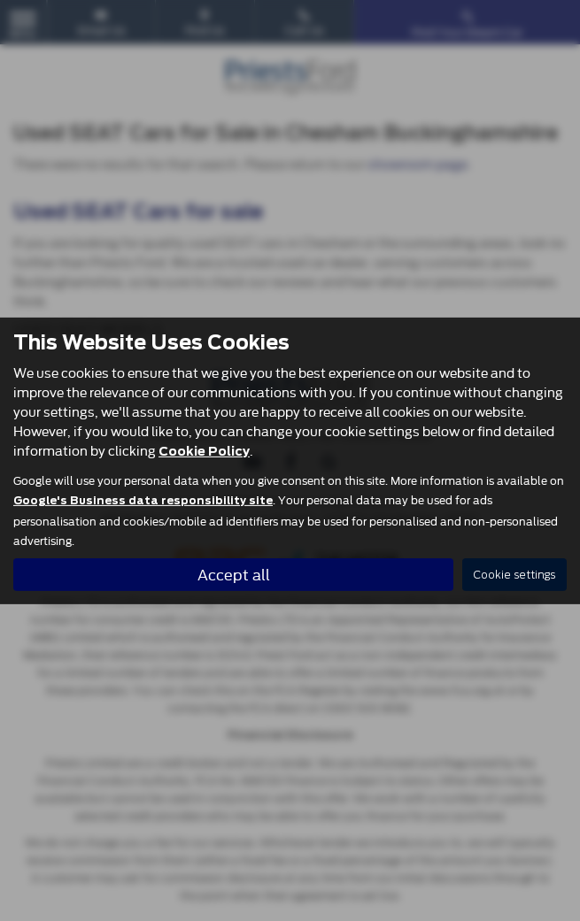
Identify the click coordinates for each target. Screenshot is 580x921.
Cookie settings (514, 574)
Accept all (233, 574)
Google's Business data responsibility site (143, 501)
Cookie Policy (204, 451)
